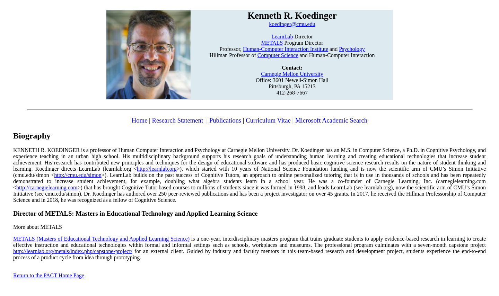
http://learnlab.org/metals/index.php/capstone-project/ (72, 251)
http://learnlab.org (157, 169)
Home (140, 120)
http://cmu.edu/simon (77, 175)
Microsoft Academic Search (331, 120)
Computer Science (277, 55)
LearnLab (282, 36)
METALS (272, 43)
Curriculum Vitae (268, 120)
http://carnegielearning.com (46, 187)
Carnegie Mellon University (292, 74)
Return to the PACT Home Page (48, 275)
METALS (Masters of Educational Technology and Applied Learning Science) (101, 239)
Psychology (352, 49)
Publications (225, 120)
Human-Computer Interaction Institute (285, 49)
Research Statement (178, 120)
